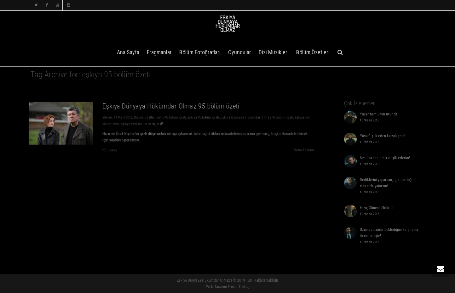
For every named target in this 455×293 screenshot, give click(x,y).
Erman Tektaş (238, 286)
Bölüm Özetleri (313, 52)
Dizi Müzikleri (274, 52)
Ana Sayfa (128, 52)
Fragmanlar (159, 52)
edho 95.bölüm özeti (172, 117)
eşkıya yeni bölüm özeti (137, 124)
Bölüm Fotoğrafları (200, 52)
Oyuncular (239, 52)
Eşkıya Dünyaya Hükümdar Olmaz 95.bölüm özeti (171, 106)
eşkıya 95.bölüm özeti (204, 117)
